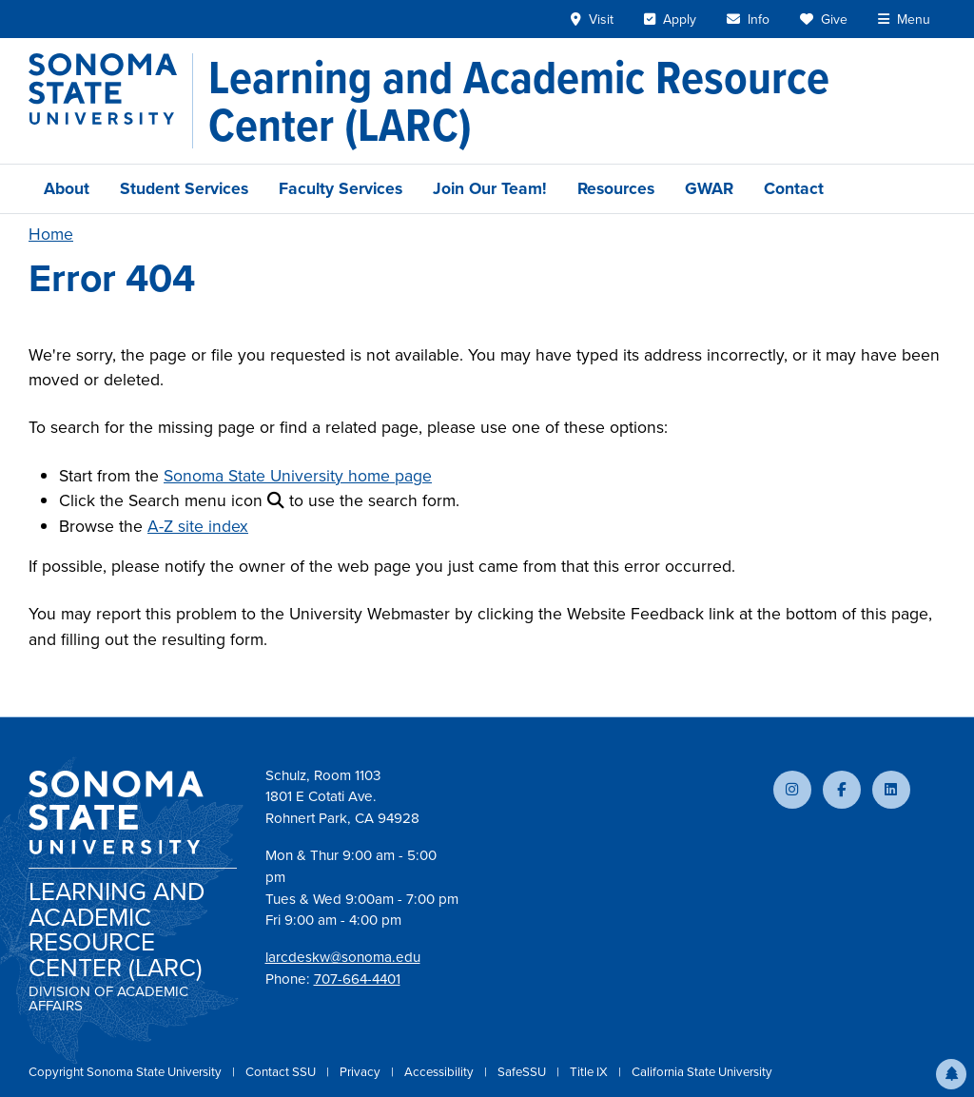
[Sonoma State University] (111, 100)
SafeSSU (523, 1072)
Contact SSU (282, 1072)
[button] (951, 1074)
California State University (702, 1072)
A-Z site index (197, 526)
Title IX (590, 1072)
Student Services (184, 188)
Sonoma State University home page (298, 475)
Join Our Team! (490, 188)
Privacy (361, 1072)
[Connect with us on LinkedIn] (891, 790)
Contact (794, 188)
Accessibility (440, 1072)
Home (51, 234)
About (66, 188)
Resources (615, 188)
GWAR (709, 188)
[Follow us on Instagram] (792, 790)
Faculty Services (340, 188)
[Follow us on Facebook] (842, 790)
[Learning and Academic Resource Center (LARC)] (576, 100)
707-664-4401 (357, 979)
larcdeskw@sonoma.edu (342, 957)
